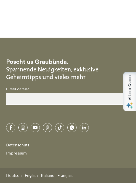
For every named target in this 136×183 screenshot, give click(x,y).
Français (64, 175)
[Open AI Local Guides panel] (129, 91)
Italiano (47, 175)
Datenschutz (18, 144)
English (31, 175)
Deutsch (14, 175)
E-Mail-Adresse (17, 89)
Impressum (16, 153)
